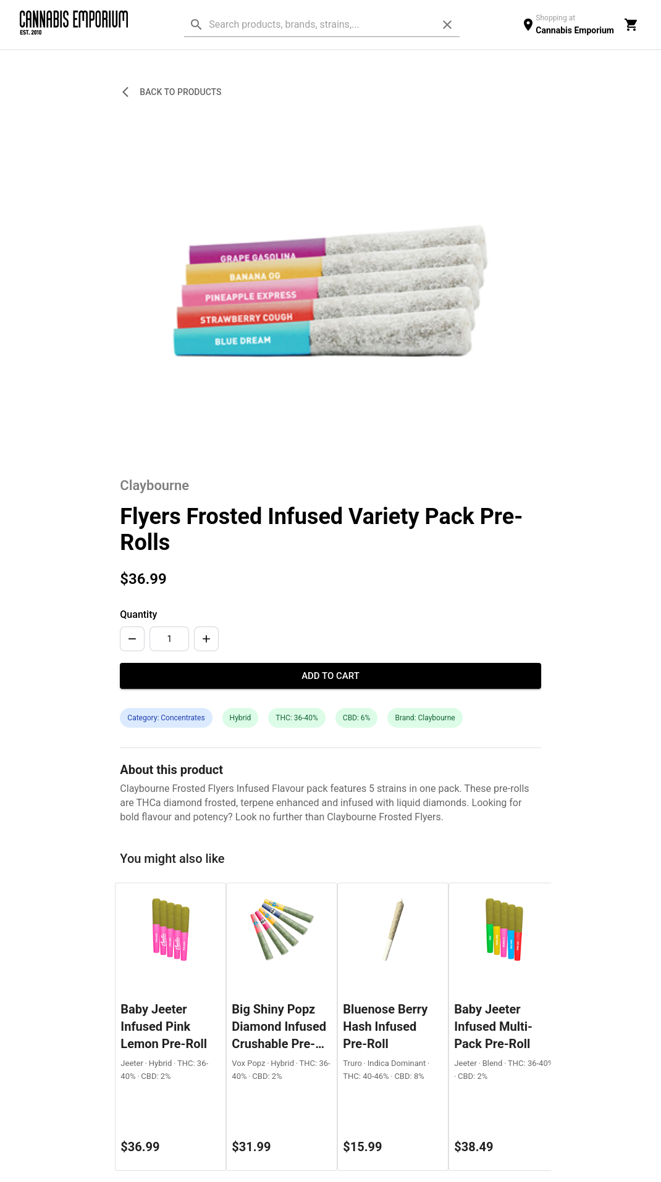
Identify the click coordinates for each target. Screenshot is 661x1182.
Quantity (138, 614)
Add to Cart (330, 676)
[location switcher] (567, 24)
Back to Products (173, 92)
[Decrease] (132, 638)
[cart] (631, 25)
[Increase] (206, 638)
